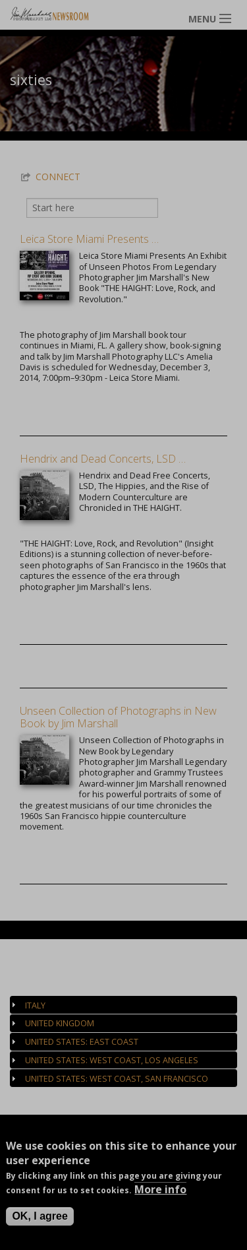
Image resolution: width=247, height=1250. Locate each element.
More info (160, 1190)
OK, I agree (39, 1216)
